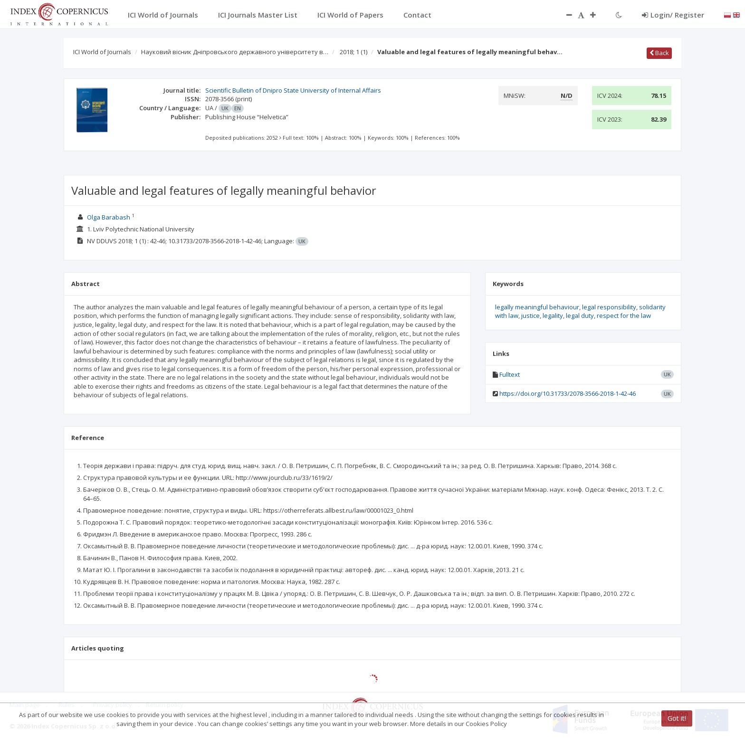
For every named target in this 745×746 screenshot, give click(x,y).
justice (530, 315)
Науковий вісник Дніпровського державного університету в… (234, 52)
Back (659, 52)
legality (553, 315)
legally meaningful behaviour (537, 307)
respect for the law (624, 315)
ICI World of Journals (102, 52)
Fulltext (509, 374)
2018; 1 (353, 52)
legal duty (580, 315)
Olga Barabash (108, 217)
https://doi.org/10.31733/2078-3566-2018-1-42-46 (567, 393)
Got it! (677, 718)
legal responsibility (609, 307)
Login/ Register (673, 14)
